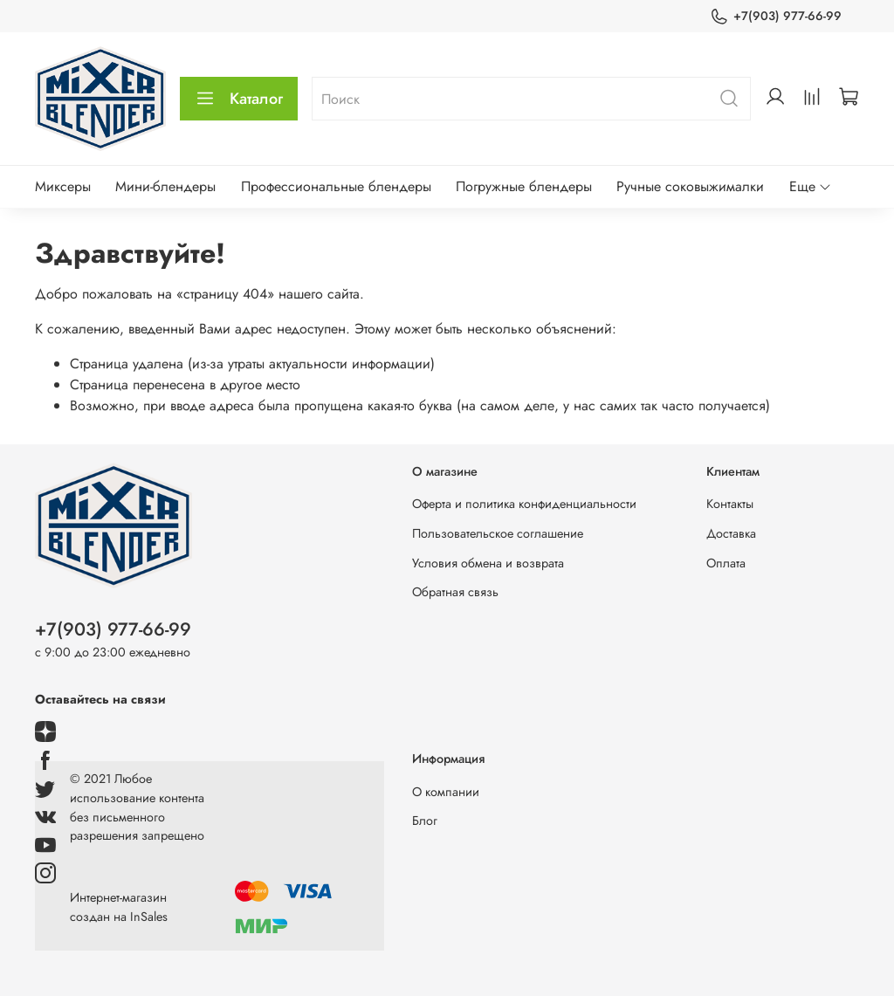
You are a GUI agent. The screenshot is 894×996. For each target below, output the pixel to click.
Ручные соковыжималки (690, 186)
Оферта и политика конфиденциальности (524, 503)
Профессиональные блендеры (336, 186)
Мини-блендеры (165, 186)
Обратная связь (455, 592)
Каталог (239, 98)
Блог (424, 820)
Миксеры (63, 186)
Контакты (729, 503)
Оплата (726, 563)
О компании (445, 791)
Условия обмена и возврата (488, 563)
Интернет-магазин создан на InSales (119, 907)
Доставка (731, 533)
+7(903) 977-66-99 (776, 16)
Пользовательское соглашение (497, 533)
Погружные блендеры (524, 186)
